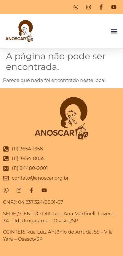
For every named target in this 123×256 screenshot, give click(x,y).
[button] (114, 31)
